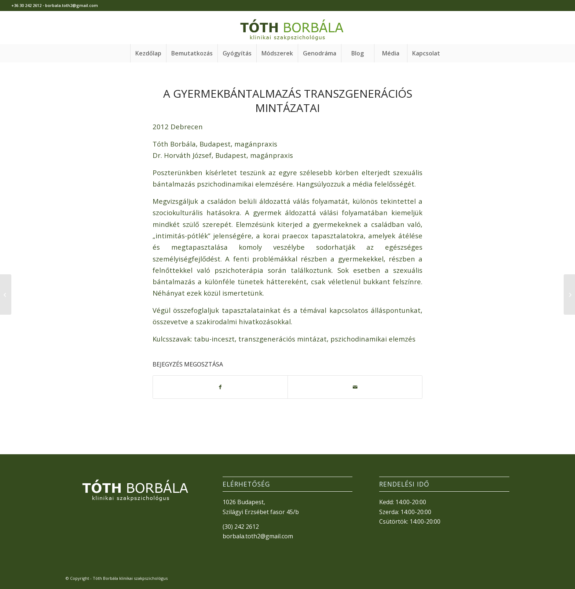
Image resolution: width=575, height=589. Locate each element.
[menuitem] (148, 53)
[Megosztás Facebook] (220, 387)
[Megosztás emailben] (355, 387)
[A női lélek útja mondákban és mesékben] (5, 294)
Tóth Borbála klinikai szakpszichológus (130, 578)
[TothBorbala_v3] (287, 27)
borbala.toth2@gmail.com (258, 536)
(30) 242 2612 (241, 527)
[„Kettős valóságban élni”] (569, 294)
